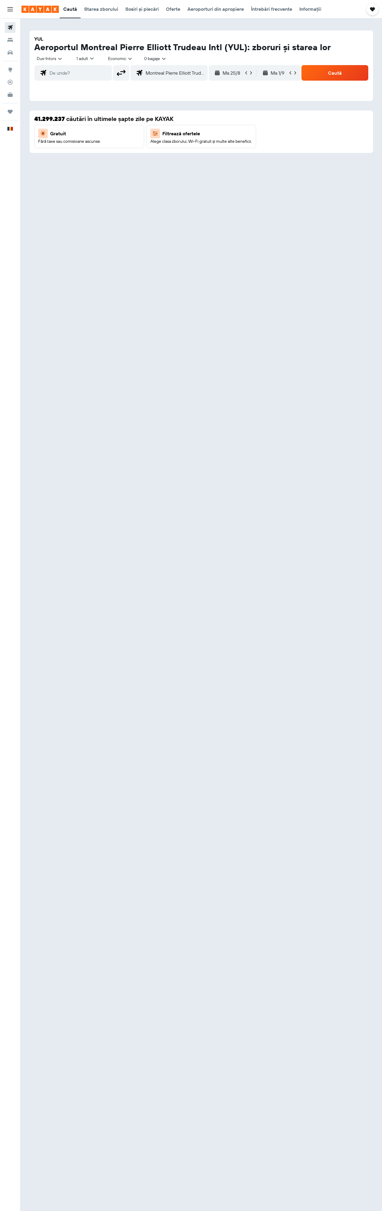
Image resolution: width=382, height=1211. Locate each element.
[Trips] (10, 112)
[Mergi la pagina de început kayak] (40, 9)
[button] (10, 9)
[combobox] (49, 59)
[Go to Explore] (10, 70)
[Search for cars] (10, 53)
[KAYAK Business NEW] (10, 95)
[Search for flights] (10, 27)
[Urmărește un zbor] (10, 82)
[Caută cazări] (10, 40)
